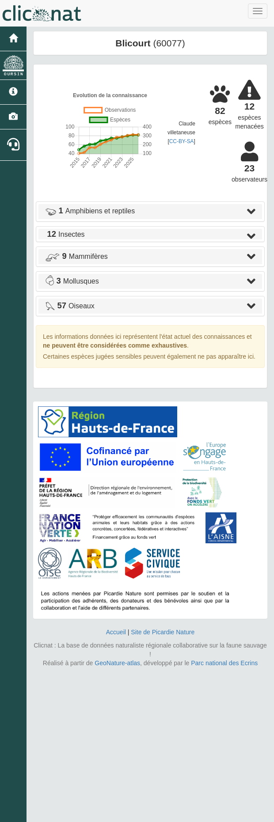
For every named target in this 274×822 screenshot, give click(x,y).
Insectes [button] (65, 234)
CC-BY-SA (181, 141)
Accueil (116, 632)
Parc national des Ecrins (224, 663)
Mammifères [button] (76, 256)
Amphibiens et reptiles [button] (90, 211)
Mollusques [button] (72, 281)
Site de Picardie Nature (162, 632)
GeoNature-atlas (117, 663)
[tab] (150, 211)
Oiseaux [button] (70, 306)
